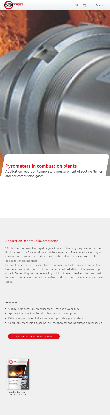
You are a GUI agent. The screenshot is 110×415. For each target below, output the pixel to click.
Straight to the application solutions (32, 336)
